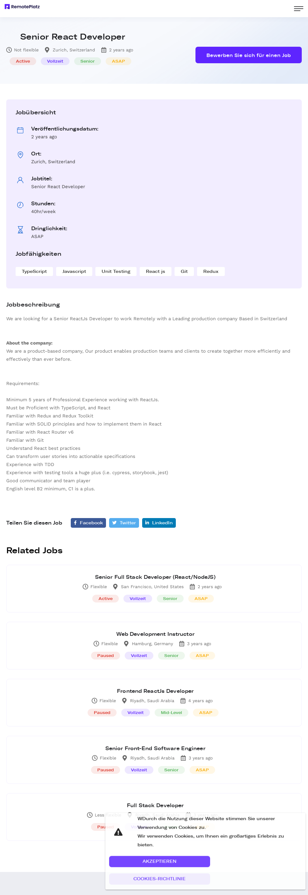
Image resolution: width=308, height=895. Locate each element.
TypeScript (34, 271)
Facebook (88, 523)
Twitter (124, 523)
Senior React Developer (72, 37)
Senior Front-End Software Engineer (156, 752)
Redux (211, 271)
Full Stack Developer (155, 811)
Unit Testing (116, 271)
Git (184, 271)
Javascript (74, 271)
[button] (159, 872)
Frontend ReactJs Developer (155, 694)
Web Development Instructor (155, 636)
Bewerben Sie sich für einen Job (248, 55)
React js (155, 271)
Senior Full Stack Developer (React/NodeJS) (155, 578)
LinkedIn (159, 523)
